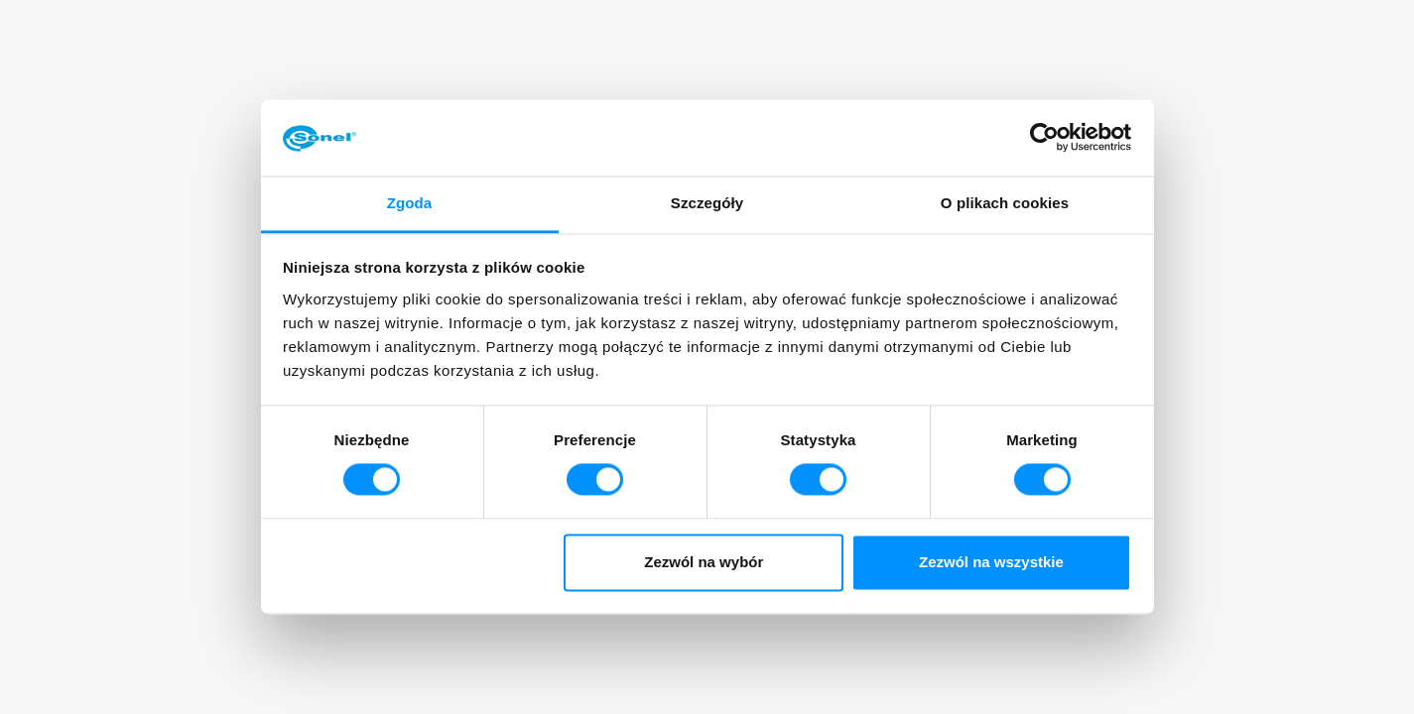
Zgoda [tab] (410, 202)
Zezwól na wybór (703, 561)
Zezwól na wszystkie (991, 561)
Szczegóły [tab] (707, 202)
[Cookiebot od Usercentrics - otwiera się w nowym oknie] (1044, 138)
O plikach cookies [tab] (1005, 202)
